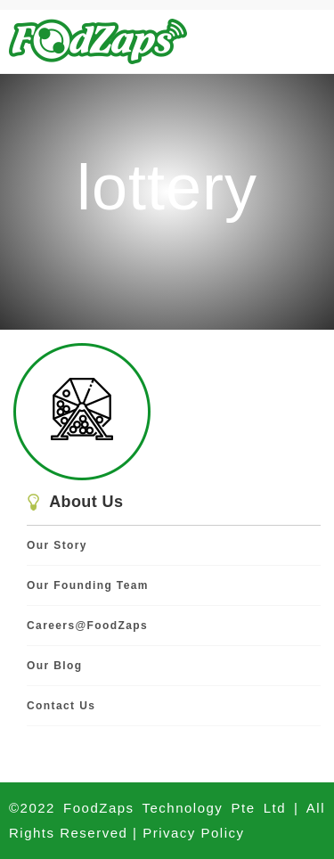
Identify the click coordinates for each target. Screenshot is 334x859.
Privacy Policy (193, 832)
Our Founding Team (88, 585)
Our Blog (55, 665)
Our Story (57, 545)
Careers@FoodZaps (87, 625)
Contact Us (61, 705)
